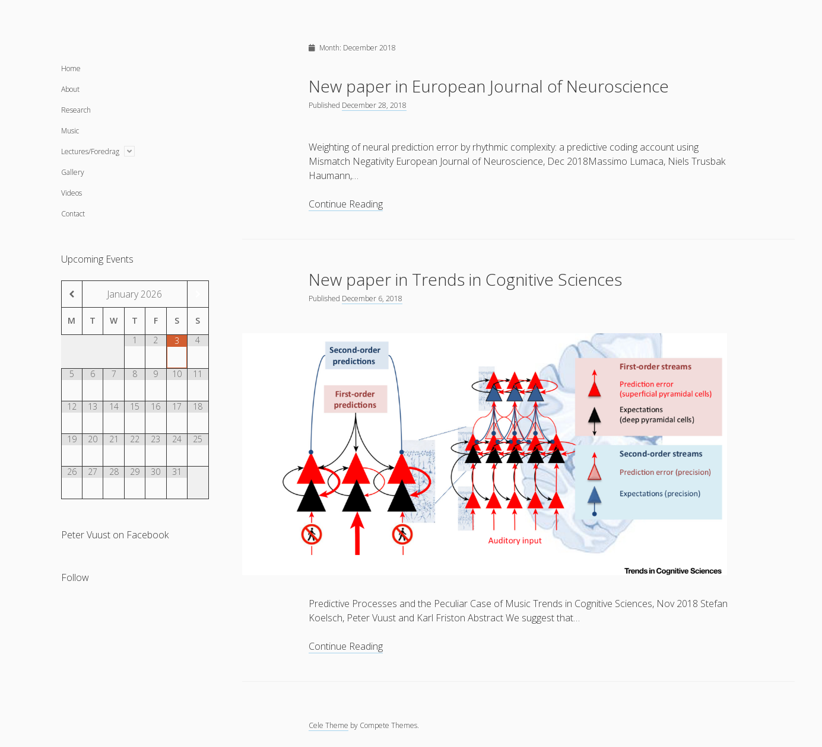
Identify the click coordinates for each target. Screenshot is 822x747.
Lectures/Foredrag (90, 151)
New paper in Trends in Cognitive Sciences (465, 279)
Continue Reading (346, 204)
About (70, 89)
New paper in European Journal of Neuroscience (489, 86)
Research (76, 110)
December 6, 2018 (372, 298)
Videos (71, 193)
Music (70, 131)
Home (71, 68)
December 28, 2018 (374, 105)
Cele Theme (328, 725)
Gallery (72, 172)
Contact (73, 214)
